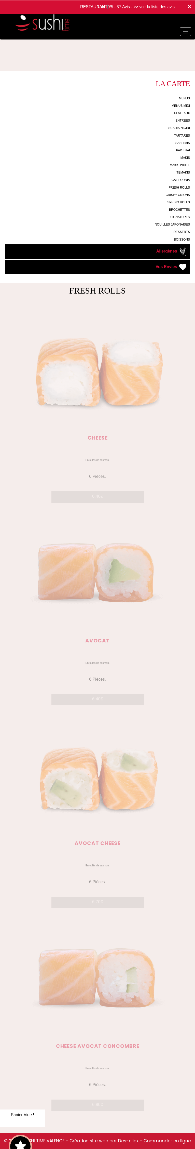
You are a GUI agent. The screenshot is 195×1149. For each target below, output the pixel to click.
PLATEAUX (182, 113)
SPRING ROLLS (178, 202)
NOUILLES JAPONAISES (172, 224)
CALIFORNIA (181, 180)
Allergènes (171, 251)
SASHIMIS (182, 143)
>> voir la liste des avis (154, 7)
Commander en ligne (167, 1141)
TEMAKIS (183, 172)
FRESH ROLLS (179, 187)
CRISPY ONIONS (178, 195)
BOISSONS (182, 239)
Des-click (128, 1141)
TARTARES (182, 135)
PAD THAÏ (183, 150)
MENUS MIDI (181, 106)
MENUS (184, 98)
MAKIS (185, 158)
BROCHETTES (179, 210)
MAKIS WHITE (180, 165)
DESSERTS (182, 232)
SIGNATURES (180, 217)
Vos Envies (171, 267)
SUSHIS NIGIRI (179, 128)
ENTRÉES (182, 120)
